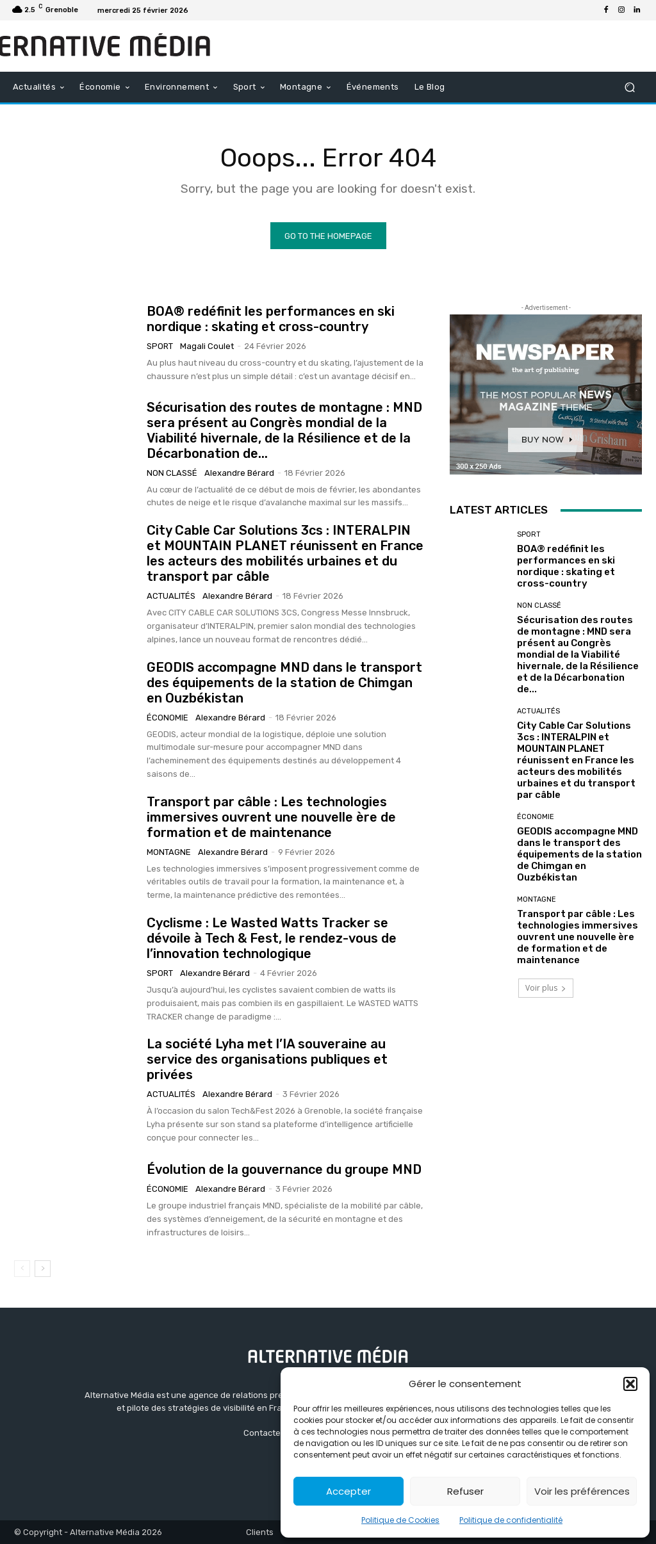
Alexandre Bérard (239, 473)
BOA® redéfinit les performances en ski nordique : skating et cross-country (271, 319)
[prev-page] (22, 1268)
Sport (160, 346)
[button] (630, 1383)
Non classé (172, 473)
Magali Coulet (207, 346)
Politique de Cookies (400, 1520)
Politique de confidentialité (510, 1520)
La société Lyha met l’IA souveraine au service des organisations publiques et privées (267, 1059)
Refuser (465, 1491)
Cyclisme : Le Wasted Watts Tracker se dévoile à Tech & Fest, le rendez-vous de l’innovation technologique (272, 938)
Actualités (171, 596)
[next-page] (43, 1268)
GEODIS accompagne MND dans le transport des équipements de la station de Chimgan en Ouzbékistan (284, 683)
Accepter (348, 1491)
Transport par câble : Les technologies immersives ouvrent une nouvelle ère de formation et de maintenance (271, 817)
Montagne (169, 852)
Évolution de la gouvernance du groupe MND (284, 1169)
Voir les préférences (582, 1491)
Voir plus (545, 987)
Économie (167, 717)
